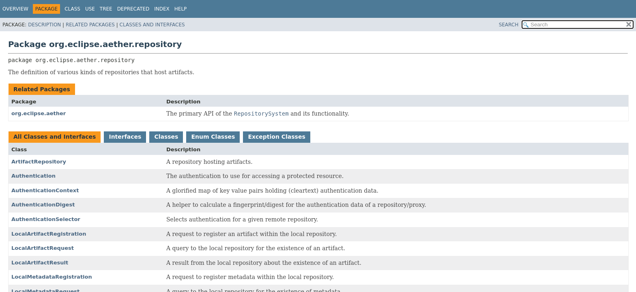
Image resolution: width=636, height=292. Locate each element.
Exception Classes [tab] (276, 136)
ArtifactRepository (38, 162)
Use (90, 9)
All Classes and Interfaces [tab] (54, 136)
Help (180, 9)
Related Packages (90, 25)
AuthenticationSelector (45, 219)
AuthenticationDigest (43, 205)
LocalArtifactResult (39, 263)
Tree (106, 9)
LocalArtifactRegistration (48, 234)
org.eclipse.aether (38, 113)
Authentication (33, 176)
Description (44, 25)
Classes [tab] (166, 136)
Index (162, 9)
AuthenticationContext (45, 190)
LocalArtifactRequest (42, 248)
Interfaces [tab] (125, 136)
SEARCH (509, 25)
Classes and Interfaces (152, 25)
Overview (15, 9)
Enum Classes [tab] (213, 136)
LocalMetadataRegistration (51, 277)
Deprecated (133, 9)
